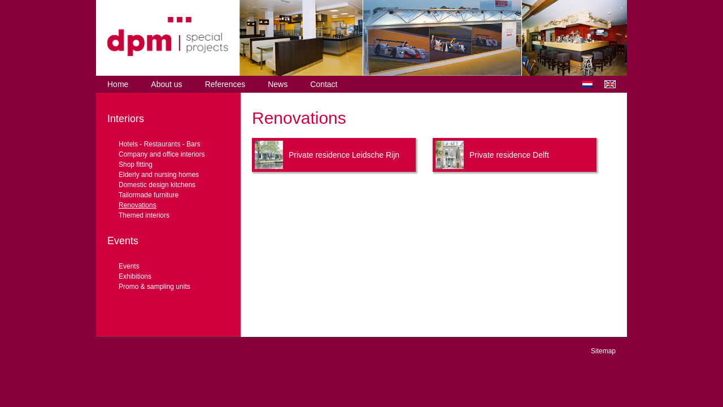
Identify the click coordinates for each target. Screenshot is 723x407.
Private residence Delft (509, 154)
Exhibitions (135, 276)
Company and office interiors (162, 154)
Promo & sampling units (154, 287)
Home (117, 84)
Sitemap (603, 351)
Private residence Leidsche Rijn (344, 154)
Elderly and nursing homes (159, 175)
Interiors (125, 118)
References (225, 84)
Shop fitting (136, 164)
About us (166, 84)
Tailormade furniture (148, 195)
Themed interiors (144, 215)
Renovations (137, 205)
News (278, 84)
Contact (323, 84)
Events (122, 240)
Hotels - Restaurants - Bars (160, 144)
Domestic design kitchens (157, 185)
